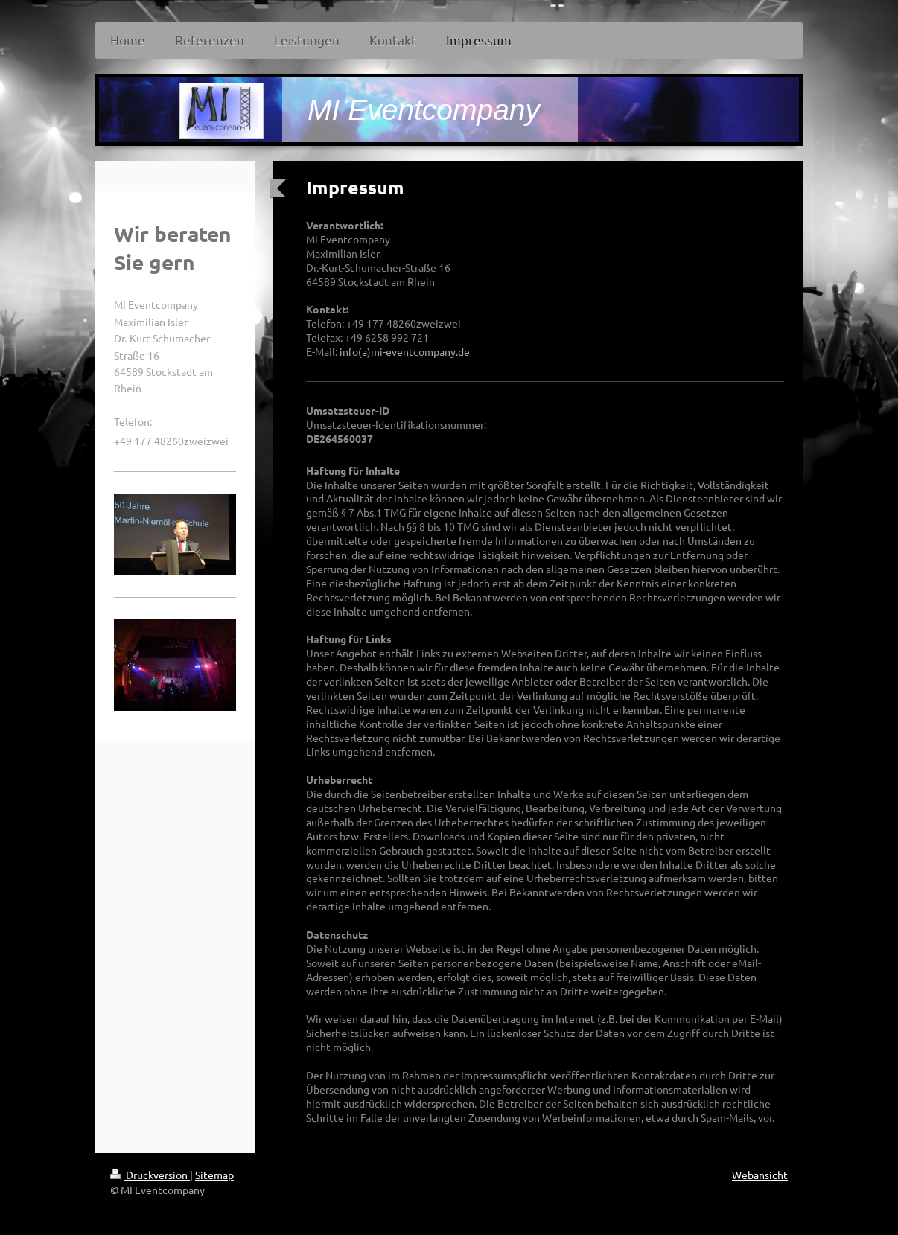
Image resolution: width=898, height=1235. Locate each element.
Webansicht (760, 1174)
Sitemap (214, 1174)
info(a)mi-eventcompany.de (405, 351)
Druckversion (150, 1174)
